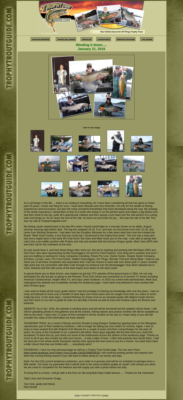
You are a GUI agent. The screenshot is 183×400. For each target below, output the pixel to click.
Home (77, 395)
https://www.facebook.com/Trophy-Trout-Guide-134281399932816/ (62, 352)
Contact (105, 395)
